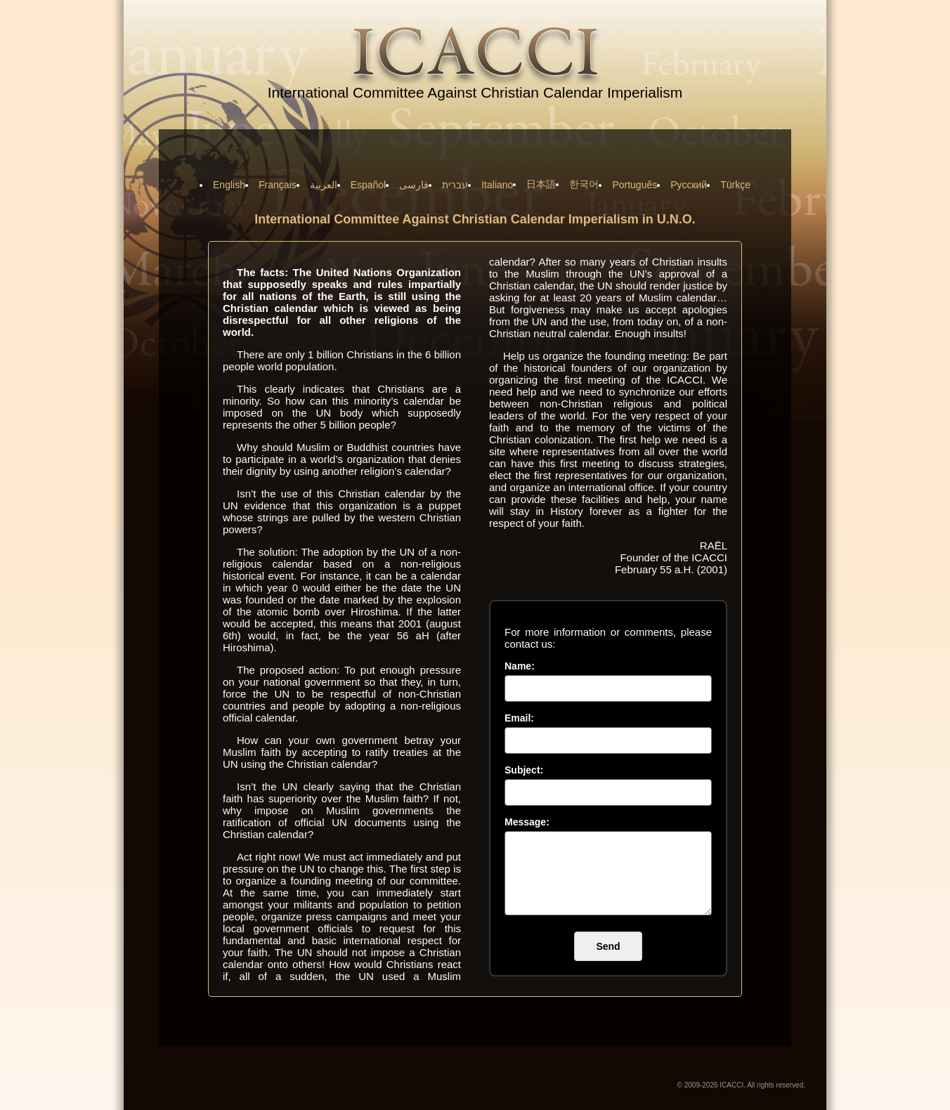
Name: (520, 666)
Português (634, 184)
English (229, 184)
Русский (688, 184)
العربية (323, 184)
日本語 (541, 184)
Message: (527, 822)
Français (278, 184)
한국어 (584, 184)
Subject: (524, 770)
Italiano (497, 184)
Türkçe (735, 184)
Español (368, 184)
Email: (519, 718)
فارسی (414, 184)
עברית (455, 184)
